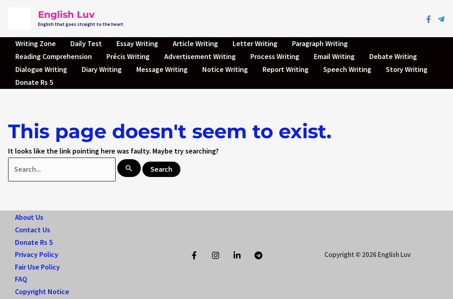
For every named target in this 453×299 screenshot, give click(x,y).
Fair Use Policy (37, 267)
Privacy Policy (36, 254)
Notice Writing (225, 69)
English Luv (66, 14)
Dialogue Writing (41, 69)
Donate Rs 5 (34, 82)
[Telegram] (441, 19)
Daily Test (86, 43)
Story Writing (407, 69)
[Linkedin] (237, 255)
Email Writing (334, 56)
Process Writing (274, 56)
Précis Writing (128, 56)
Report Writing (285, 69)
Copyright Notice (42, 291)
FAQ (21, 279)
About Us (29, 217)
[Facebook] (428, 19)
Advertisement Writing (200, 56)
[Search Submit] (129, 168)
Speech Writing (347, 69)
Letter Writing (255, 43)
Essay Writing (137, 43)
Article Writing (195, 43)
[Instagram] (215, 255)
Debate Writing (393, 56)
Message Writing (162, 69)
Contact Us (32, 229)
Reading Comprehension (53, 56)
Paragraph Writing (320, 43)
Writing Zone (35, 43)
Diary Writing (102, 69)
